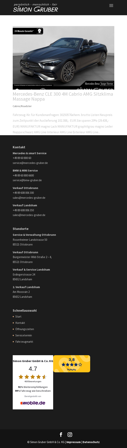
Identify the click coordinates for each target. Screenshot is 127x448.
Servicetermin (23, 335)
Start (18, 316)
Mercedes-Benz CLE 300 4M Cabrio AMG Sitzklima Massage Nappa (63, 96)
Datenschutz (91, 442)
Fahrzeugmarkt (24, 341)
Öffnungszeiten (24, 329)
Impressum (73, 442)
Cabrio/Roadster (22, 106)
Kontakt (20, 323)
